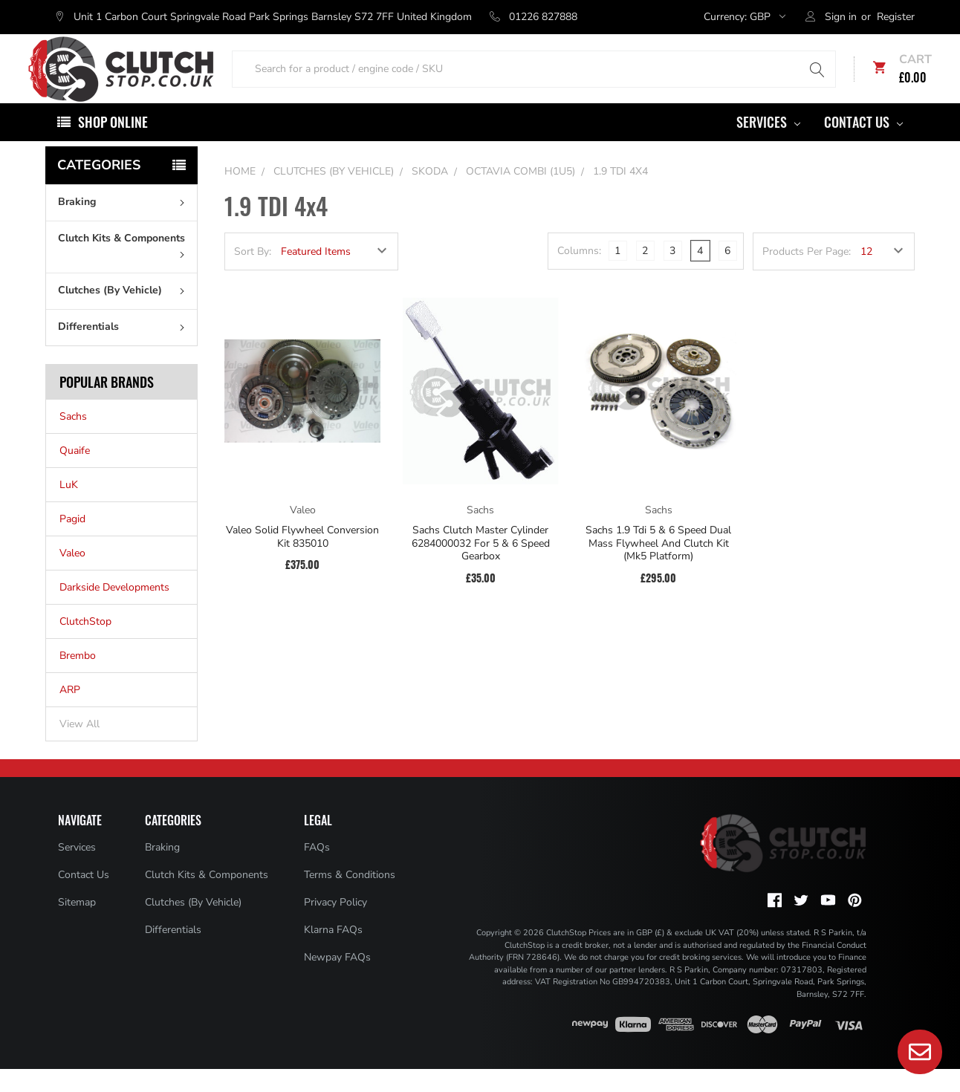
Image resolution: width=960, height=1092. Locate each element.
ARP (69, 713)
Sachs (73, 439)
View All (79, 747)
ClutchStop (85, 644)
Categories (98, 188)
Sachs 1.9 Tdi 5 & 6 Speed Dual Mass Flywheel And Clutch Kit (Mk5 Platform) (658, 566)
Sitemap (77, 925)
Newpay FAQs (337, 980)
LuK (68, 508)
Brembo (77, 679)
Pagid (72, 542)
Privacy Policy (335, 925)
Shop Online (113, 145)
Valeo (72, 576)
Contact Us (863, 145)
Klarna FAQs (333, 953)
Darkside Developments (114, 610)
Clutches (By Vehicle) (124, 313)
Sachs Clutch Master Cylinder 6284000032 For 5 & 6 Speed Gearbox (481, 566)
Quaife (74, 474)
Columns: (579, 274)
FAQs (317, 870)
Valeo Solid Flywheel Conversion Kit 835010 (302, 560)
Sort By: (252, 274)
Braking (124, 225)
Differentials (124, 349)
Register (896, 17)
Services (768, 145)
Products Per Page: (806, 274)
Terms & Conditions (349, 898)
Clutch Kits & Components (124, 267)
